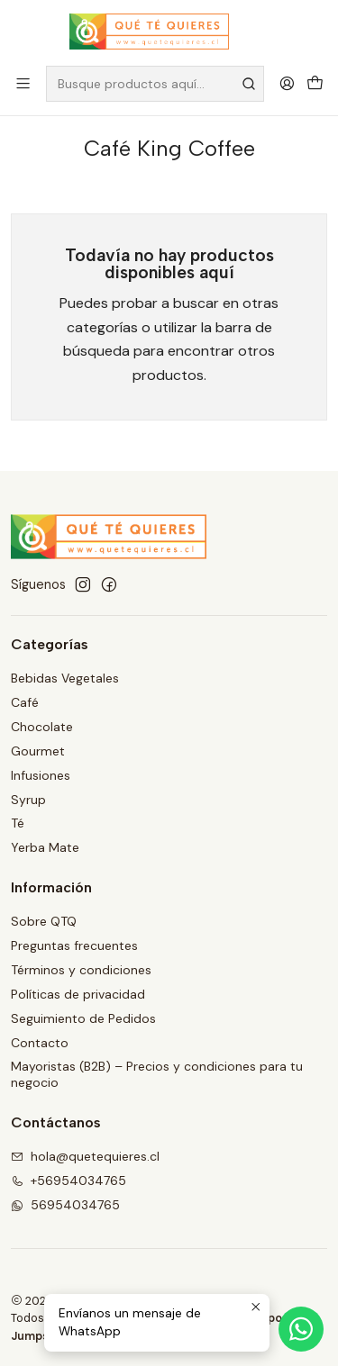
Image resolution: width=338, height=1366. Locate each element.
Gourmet (38, 751)
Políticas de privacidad (78, 994)
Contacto (40, 1043)
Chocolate (42, 727)
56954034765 (65, 1205)
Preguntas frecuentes (74, 945)
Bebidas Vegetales (65, 678)
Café (25, 702)
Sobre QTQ (44, 921)
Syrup (28, 800)
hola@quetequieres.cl (85, 1156)
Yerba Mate (45, 847)
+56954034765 (68, 1180)
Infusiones (40, 775)
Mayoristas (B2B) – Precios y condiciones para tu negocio (157, 1074)
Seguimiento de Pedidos (83, 1018)
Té (17, 823)
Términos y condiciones (81, 970)
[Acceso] (287, 83)
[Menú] (23, 83)
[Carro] (315, 83)
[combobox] (155, 84)
